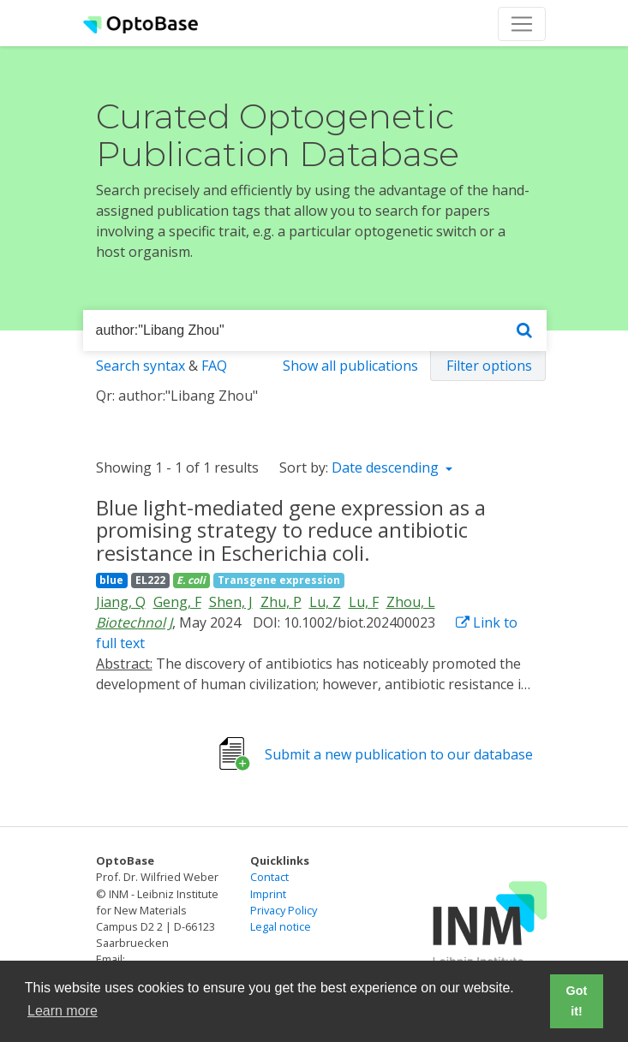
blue (111, 580)
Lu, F (364, 601)
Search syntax (140, 365)
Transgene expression (279, 580)
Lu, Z (325, 601)
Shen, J (231, 601)
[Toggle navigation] (522, 24)
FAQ (214, 365)
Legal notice (280, 926)
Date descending (387, 467)
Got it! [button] (577, 1001)
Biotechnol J (134, 622)
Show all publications (350, 365)
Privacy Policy (283, 910)
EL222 (150, 580)
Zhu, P (281, 601)
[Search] (524, 331)
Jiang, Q (121, 601)
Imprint (268, 894)
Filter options (489, 365)
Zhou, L (410, 601)
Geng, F (177, 601)
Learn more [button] (62, 1010)
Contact (269, 876)
